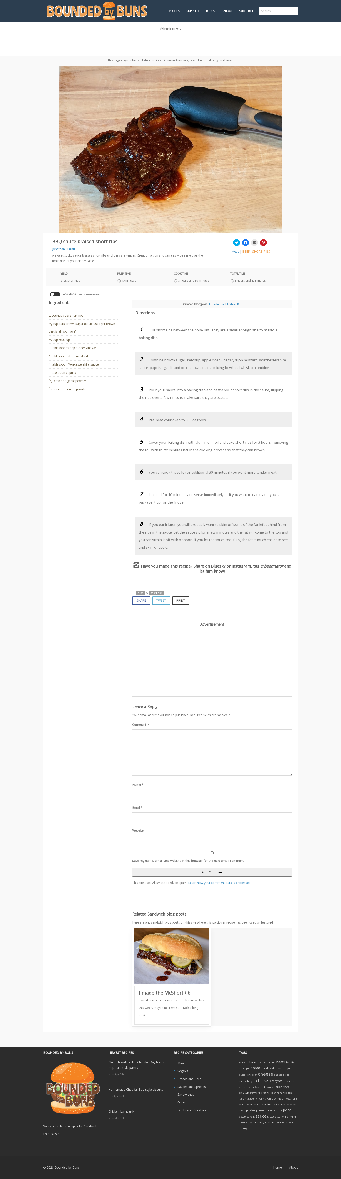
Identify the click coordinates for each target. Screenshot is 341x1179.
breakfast (267, 1068)
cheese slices (281, 1074)
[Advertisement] (170, 42)
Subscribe (246, 11)
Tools (210, 11)
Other (181, 1102)
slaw (241, 1122)
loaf (260, 1098)
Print (180, 601)
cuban (286, 1081)
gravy (253, 1092)
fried (279, 1087)
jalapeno (252, 1098)
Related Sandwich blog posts (159, 914)
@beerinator (272, 566)
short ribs (261, 251)
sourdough (250, 1122)
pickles (250, 1110)
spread (270, 1122)
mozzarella (290, 1098)
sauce (261, 1116)
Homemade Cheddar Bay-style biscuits (136, 1089)
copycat (277, 1081)
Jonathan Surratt (63, 249)
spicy (260, 1122)
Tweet (161, 601)
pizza (279, 1110)
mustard (258, 1104)
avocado (244, 1062)
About (227, 11)
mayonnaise (270, 1098)
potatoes (244, 1116)
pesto (242, 1110)
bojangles (244, 1068)
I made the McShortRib (225, 304)
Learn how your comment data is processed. (219, 883)
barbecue (264, 1062)
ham (279, 1092)
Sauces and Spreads (191, 1087)
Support (192, 11)
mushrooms (246, 1104)
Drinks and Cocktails (191, 1110)
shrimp (293, 1116)
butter (242, 1074)
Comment (140, 725)
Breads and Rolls (189, 1079)
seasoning (282, 1116)
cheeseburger (247, 1081)
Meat (235, 251)
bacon (253, 1062)
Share (141, 601)
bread (255, 1067)
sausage (271, 1116)
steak (278, 1122)
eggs (251, 1086)
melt (280, 1098)
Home (277, 1167)
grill (258, 1092)
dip (292, 1081)
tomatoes (287, 1122)
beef (246, 251)
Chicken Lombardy (122, 1111)
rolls (252, 1116)
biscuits (289, 1062)
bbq (273, 1062)
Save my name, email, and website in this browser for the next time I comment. (188, 861)
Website (138, 830)
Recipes (174, 11)
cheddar (252, 1074)
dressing (243, 1086)
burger (286, 1068)
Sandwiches (185, 1094)
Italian (242, 1098)
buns (278, 1068)
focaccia (270, 1086)
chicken (263, 1080)
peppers (291, 1104)
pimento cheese (265, 1110)
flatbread (259, 1086)
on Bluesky (215, 566)
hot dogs (287, 1092)
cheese (265, 1074)
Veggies (182, 1071)
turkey (243, 1128)
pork (287, 1110)
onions (268, 1104)
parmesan (280, 1104)
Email (137, 807)
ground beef (268, 1092)
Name (138, 785)
